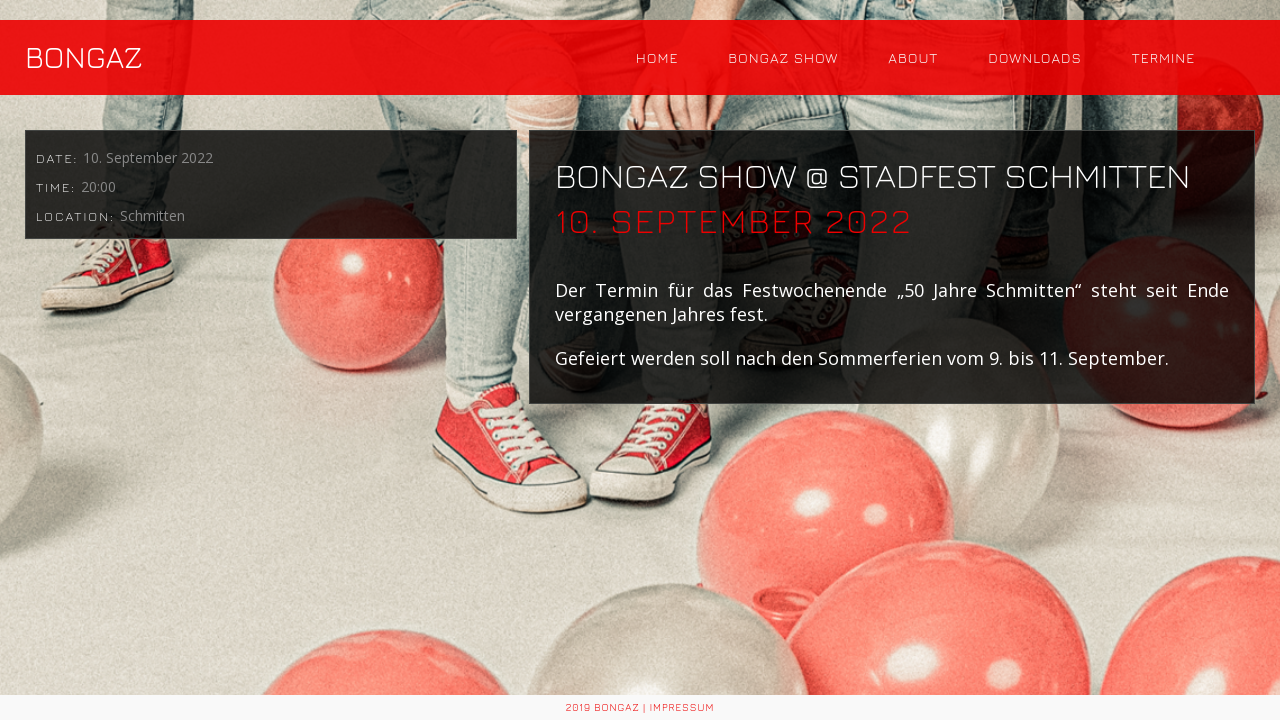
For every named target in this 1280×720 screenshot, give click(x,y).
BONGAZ (84, 57)
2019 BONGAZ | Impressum (640, 707)
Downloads (1035, 57)
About (913, 57)
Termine (1163, 57)
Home (657, 57)
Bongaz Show (783, 57)
